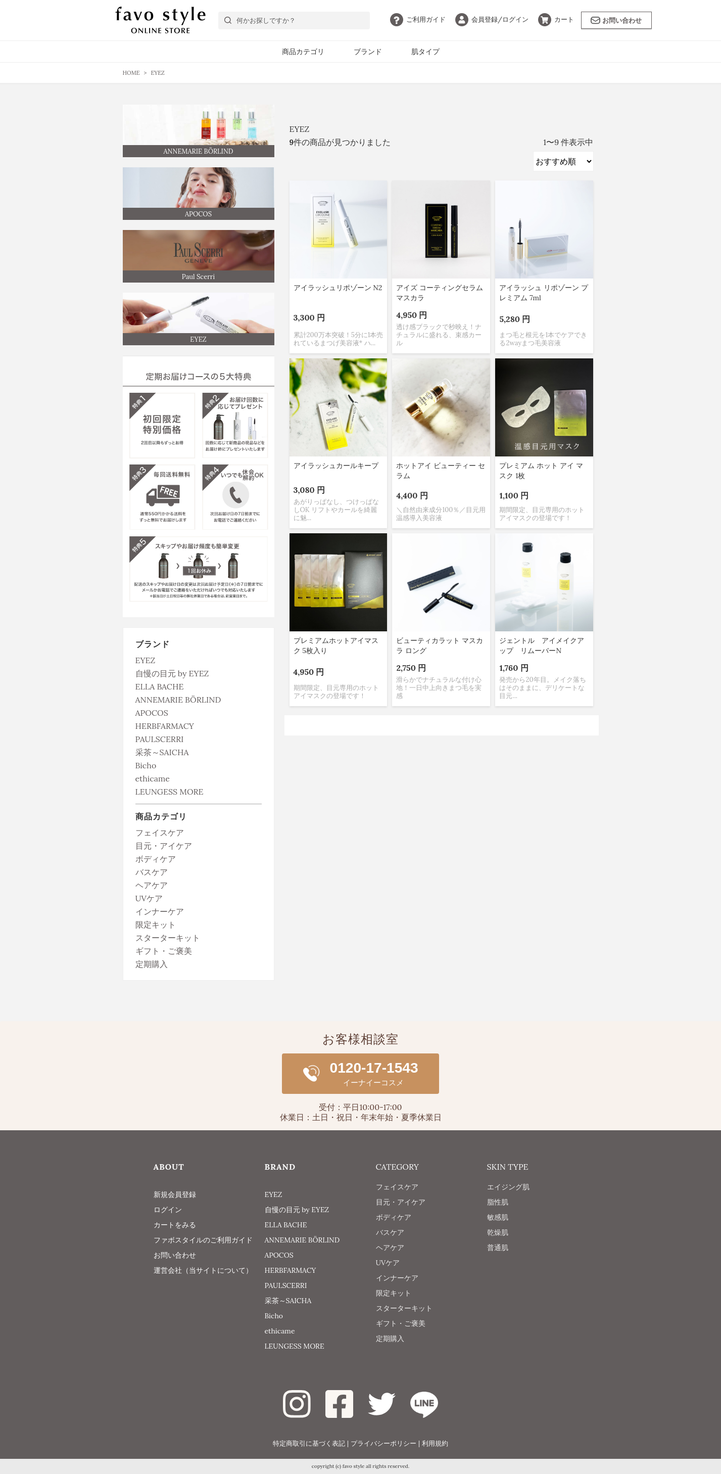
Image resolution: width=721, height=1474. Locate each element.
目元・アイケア (163, 846)
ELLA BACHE (159, 686)
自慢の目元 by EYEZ (172, 673)
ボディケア (155, 859)
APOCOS (151, 713)
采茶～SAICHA (162, 752)
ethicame (152, 778)
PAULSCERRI (159, 739)
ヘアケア (151, 885)
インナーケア (159, 911)
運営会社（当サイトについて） (203, 1270)
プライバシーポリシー (383, 1443)
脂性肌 (497, 1209)
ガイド (418, 19)
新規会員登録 (175, 1194)
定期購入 (151, 964)
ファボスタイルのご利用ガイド (203, 1239)
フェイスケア (159, 832)
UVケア (149, 898)
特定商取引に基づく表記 (309, 1443)
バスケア (151, 872)
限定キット (155, 924)
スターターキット (167, 938)
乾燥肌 (497, 1239)
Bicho (146, 765)
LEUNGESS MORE (169, 792)
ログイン (491, 19)
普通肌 (497, 1255)
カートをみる (175, 1224)
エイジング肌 (508, 1194)
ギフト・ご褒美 (163, 951)
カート (556, 19)
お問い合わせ (616, 20)
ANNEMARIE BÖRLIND (178, 700)
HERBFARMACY (164, 726)
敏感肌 (497, 1224)
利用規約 (435, 1443)
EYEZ (145, 660)
